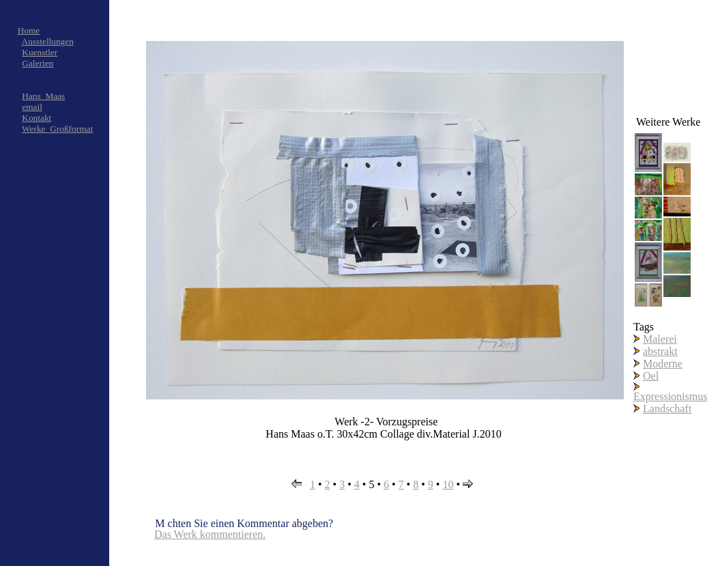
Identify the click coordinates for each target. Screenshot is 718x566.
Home (29, 30)
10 (447, 484)
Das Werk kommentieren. (209, 534)
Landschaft (667, 408)
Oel (651, 376)
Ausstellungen (48, 41)
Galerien (37, 63)
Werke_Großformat (57, 129)
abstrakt (660, 351)
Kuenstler (39, 52)
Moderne (663, 363)
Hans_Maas (43, 96)
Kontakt (36, 118)
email (32, 107)
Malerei (660, 339)
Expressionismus (670, 396)
